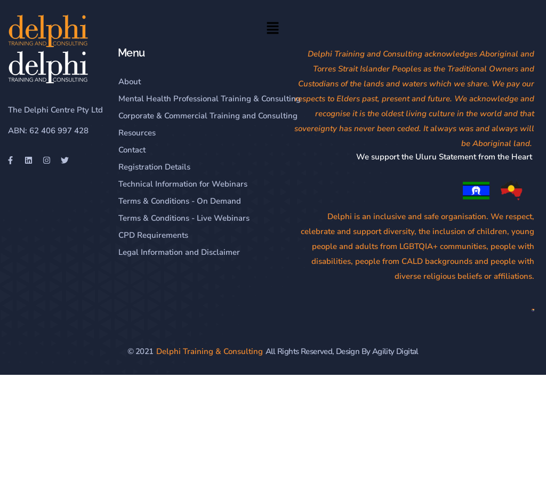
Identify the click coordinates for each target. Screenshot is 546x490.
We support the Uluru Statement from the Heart (445, 156)
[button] (273, 29)
